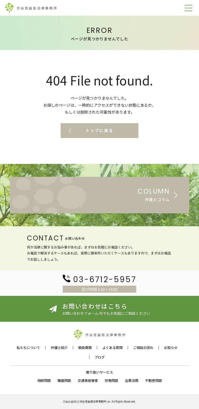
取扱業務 (85, 347)
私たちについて (28, 347)
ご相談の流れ (143, 347)
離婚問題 (64, 380)
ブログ (100, 357)
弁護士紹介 (59, 347)
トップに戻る (99, 130)
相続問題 (44, 380)
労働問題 (111, 380)
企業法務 (131, 380)
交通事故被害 (88, 380)
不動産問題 (153, 380)
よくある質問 (112, 347)
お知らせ (170, 347)
